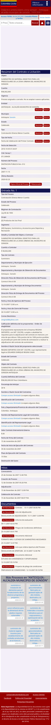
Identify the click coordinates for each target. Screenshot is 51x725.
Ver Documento (8, 508)
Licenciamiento (41, 698)
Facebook (7, 698)
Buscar (46, 109)
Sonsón (12, 117)
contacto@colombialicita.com (17, 694)
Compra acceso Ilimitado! (11, 395)
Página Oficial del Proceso (19, 184)
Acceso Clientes (39, 694)
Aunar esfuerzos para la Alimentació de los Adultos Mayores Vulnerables (16, 612)
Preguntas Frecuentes (25, 702)
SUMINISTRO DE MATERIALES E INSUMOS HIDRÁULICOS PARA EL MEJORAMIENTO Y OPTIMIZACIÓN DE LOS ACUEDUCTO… (35, 614)
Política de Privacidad (23, 698)
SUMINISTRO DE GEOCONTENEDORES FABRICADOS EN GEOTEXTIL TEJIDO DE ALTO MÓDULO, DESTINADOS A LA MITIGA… (35, 592)
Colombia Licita (8, 3)
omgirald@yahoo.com (9, 320)
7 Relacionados (36, 184)
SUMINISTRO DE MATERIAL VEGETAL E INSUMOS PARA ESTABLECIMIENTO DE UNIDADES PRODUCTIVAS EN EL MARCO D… (15, 634)
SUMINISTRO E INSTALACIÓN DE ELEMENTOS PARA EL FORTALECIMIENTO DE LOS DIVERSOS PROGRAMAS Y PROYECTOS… (15, 591)
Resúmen (39, 109)
